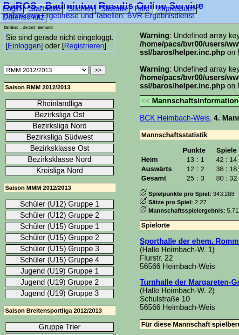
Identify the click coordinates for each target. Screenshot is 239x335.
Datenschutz (23, 17)
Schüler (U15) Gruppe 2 (59, 237)
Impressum (175, 9)
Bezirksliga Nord (60, 126)
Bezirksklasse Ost (59, 148)
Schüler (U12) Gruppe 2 (59, 215)
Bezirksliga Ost (60, 115)
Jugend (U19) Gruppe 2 (59, 282)
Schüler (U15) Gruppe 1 (59, 226)
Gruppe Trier (60, 327)
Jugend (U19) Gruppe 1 (59, 271)
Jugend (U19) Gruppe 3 (59, 293)
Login (12, 9)
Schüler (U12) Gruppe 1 (59, 204)
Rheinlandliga (59, 103)
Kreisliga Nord (59, 170)
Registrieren (84, 46)
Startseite (45, 9)
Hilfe (142, 9)
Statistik (114, 9)
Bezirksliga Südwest (59, 137)
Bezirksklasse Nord (60, 159)
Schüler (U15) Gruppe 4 (59, 260)
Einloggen (24, 46)
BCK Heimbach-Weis (175, 118)
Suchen (80, 9)
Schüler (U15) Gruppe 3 (59, 249)
